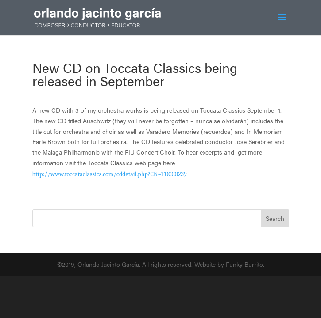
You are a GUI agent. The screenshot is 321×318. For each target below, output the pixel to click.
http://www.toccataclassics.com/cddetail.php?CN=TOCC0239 (109, 174)
